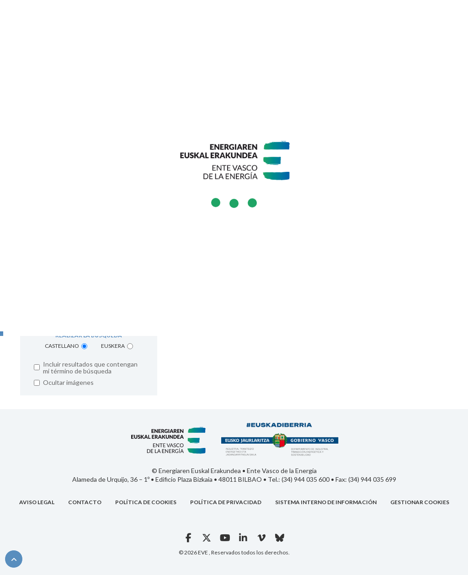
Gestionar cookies (419, 502)
